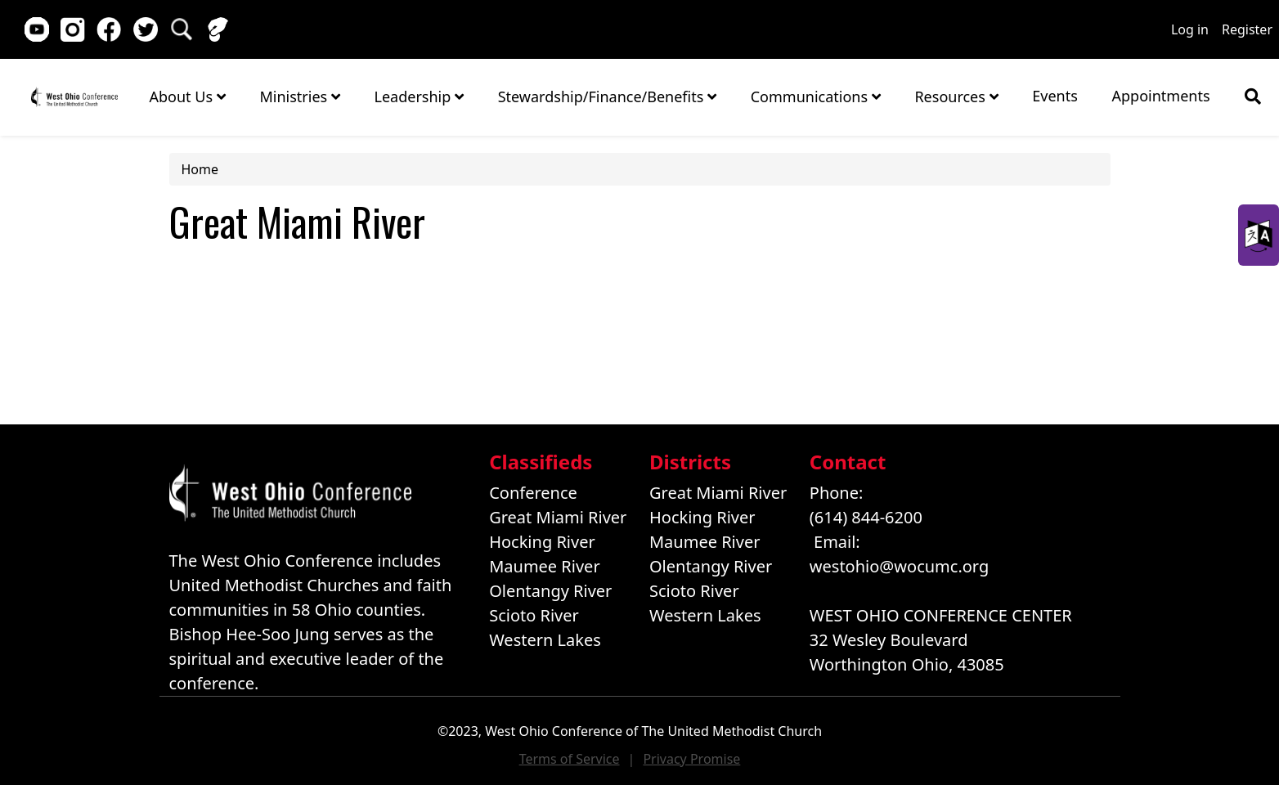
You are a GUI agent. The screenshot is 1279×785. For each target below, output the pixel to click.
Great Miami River (557, 517)
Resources (956, 96)
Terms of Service (569, 759)
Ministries (299, 96)
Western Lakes (545, 640)
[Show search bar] (1253, 96)
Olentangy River (550, 591)
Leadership (419, 96)
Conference (533, 493)
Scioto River (534, 615)
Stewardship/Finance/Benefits (607, 96)
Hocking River (542, 542)
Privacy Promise (691, 759)
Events (1055, 95)
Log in (1190, 29)
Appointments (1161, 95)
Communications (816, 96)
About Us (188, 96)
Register (1247, 29)
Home (74, 96)
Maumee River (544, 566)
